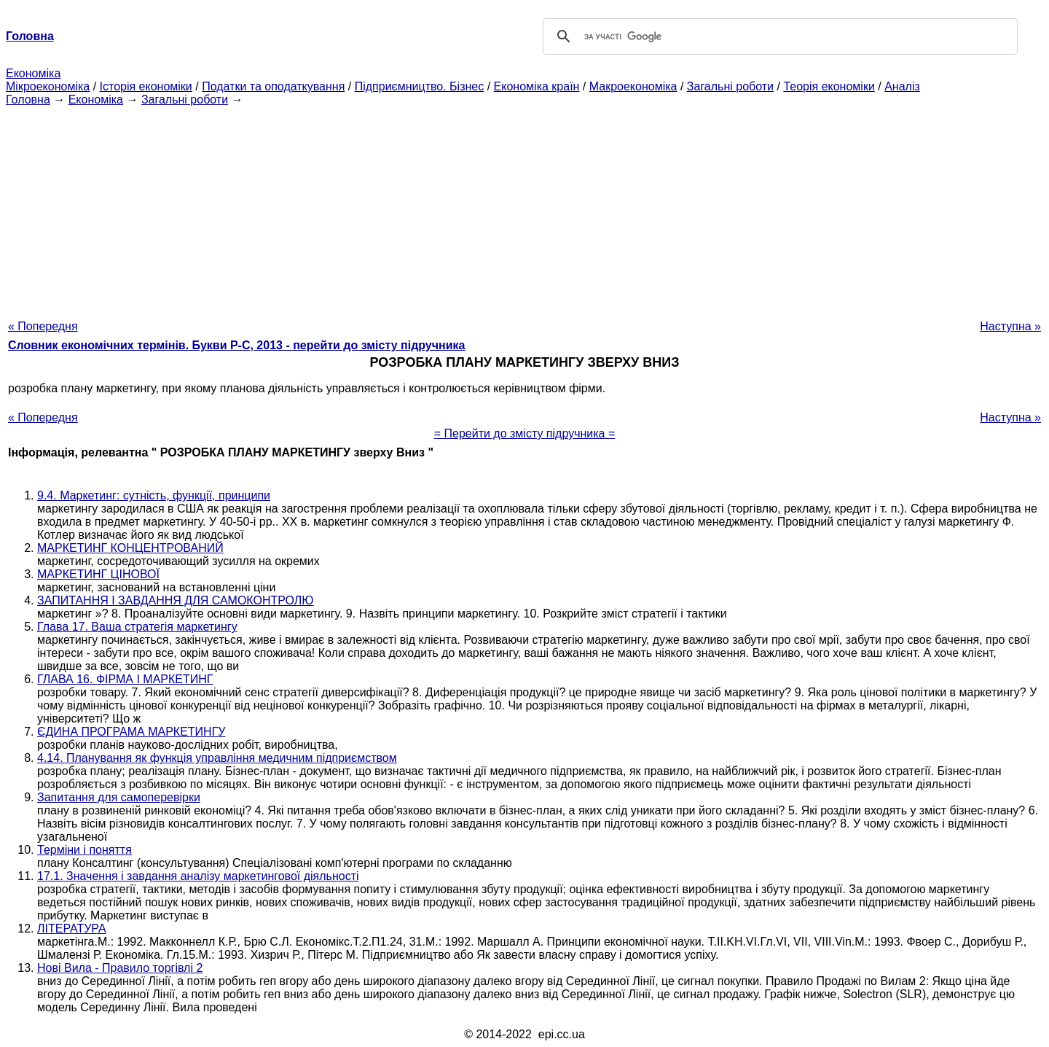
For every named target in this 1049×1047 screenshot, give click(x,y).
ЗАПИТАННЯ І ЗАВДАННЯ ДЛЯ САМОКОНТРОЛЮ (175, 600)
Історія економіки (146, 86)
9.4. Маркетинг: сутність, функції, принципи (153, 495)
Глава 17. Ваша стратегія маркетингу (137, 626)
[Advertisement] (524, 208)
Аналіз (902, 86)
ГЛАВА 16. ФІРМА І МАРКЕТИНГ (125, 679)
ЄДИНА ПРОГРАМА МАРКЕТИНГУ (131, 731)
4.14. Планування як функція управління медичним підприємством (217, 758)
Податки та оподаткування (273, 86)
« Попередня (43, 326)
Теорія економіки (828, 86)
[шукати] (778, 36)
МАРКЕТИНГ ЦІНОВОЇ (98, 574)
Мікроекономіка (48, 86)
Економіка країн (537, 86)
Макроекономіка (633, 86)
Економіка (33, 73)
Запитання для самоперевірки (118, 797)
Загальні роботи (730, 86)
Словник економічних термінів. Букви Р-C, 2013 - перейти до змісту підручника (236, 345)
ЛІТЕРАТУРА (71, 928)
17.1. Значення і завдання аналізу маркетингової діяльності (198, 876)
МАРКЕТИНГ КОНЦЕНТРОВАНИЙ (130, 548)
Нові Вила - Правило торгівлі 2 (120, 968)
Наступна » (1010, 326)
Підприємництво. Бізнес (419, 86)
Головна (28, 99)
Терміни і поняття (84, 850)
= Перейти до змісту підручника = (525, 433)
